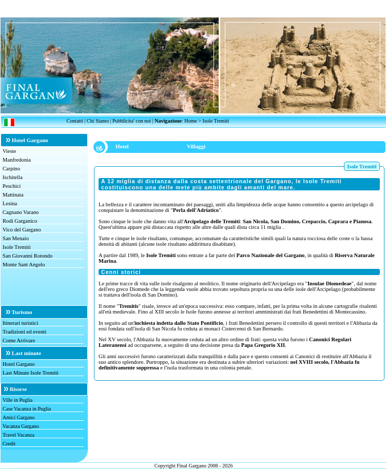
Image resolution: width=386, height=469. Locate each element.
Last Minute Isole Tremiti (31, 373)
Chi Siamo (98, 121)
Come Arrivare (19, 340)
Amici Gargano (18, 417)
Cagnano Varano (20, 212)
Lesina (10, 203)
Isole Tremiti (17, 247)
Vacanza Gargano (21, 426)
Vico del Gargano (22, 229)
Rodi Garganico (20, 221)
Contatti (75, 121)
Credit (9, 443)
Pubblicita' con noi (131, 121)
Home (190, 121)
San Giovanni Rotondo (27, 256)
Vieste (9, 151)
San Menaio (16, 238)
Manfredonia (17, 160)
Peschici (12, 186)
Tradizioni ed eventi (24, 332)
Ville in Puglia (17, 400)
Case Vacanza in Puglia (27, 409)
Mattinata (13, 195)
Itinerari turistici (20, 323)
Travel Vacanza (18, 435)
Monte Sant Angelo (24, 264)
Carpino (11, 168)
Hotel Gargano (19, 364)
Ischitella (13, 177)
